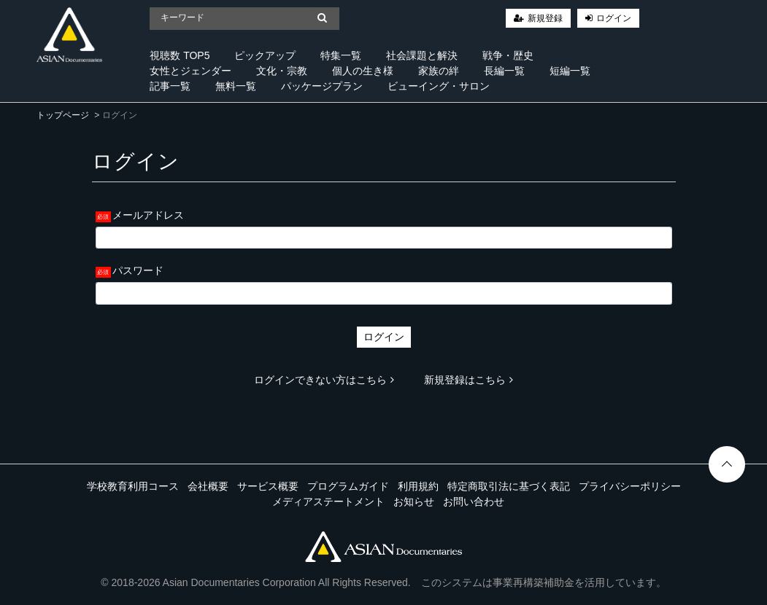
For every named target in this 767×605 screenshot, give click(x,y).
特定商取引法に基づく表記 (508, 486)
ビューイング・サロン (439, 86)
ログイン (613, 18)
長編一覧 (504, 71)
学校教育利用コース (133, 486)
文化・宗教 (281, 71)
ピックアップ (265, 55)
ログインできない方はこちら (324, 380)
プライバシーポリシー (630, 486)
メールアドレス (148, 215)
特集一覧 (340, 55)
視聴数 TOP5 (179, 55)
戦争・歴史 (507, 55)
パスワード (137, 270)
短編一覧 (570, 71)
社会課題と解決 (422, 55)
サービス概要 (267, 486)
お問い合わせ (473, 501)
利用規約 (418, 486)
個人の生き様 (362, 71)
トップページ (62, 115)
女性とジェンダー (190, 71)
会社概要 (208, 486)
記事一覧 (170, 86)
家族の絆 (438, 71)
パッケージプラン (322, 86)
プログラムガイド (348, 486)
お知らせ (413, 501)
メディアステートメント (328, 501)
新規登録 (545, 18)
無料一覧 (235, 86)
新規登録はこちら (468, 380)
